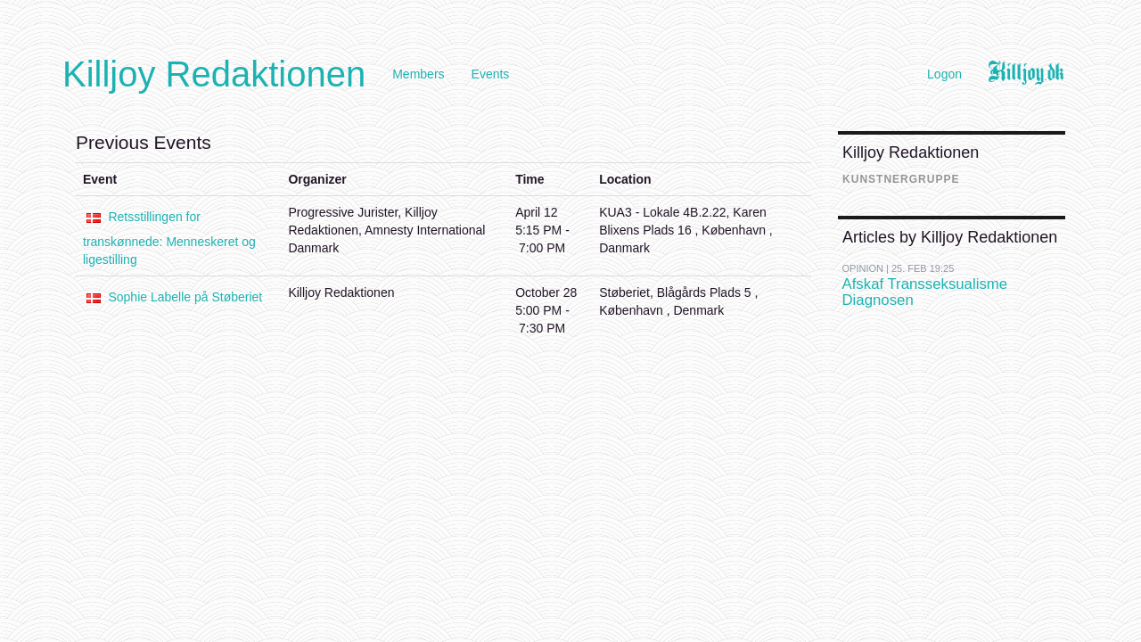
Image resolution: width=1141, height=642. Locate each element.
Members (418, 74)
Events (491, 74)
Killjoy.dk (1027, 74)
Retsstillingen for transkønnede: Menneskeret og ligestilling (169, 238)
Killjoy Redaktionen (213, 74)
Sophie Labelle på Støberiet (185, 297)
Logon (944, 74)
